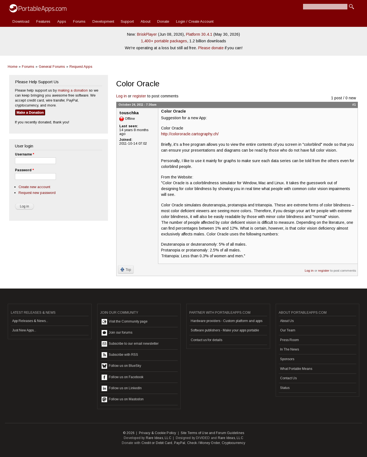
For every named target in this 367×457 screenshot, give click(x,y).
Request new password (37, 193)
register (139, 96)
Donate (163, 21)
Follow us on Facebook (122, 377)
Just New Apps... (24, 330)
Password (24, 170)
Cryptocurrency (233, 443)
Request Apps (80, 66)
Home (12, 66)
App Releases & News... (30, 321)
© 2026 (129, 433)
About (145, 21)
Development (103, 21)
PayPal (179, 443)
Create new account (34, 187)
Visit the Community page (125, 321)
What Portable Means (296, 369)
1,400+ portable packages (164, 41)
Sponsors (287, 359)
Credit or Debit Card (156, 443)
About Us (287, 321)
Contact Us (288, 378)
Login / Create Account (194, 21)
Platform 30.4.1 (199, 34)
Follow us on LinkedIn (122, 388)
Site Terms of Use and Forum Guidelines (212, 433)
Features (43, 21)
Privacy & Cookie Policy (157, 433)
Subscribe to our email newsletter (130, 344)
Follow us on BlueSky (121, 366)
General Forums (52, 66)
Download (20, 21)
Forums (79, 21)
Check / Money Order (203, 443)
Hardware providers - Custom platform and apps (226, 321)
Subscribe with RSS (120, 355)
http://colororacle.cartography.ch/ (190, 134)
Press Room (289, 340)
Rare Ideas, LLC (158, 438)
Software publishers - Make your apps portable (225, 330)
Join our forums (117, 333)
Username (24, 154)
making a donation (73, 90)
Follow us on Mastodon (123, 399)
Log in (121, 96)
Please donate (211, 48)
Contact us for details (206, 340)
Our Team (287, 330)
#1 (354, 104)
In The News (289, 349)
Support (127, 21)
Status (285, 388)
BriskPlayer (147, 34)
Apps (61, 21)
